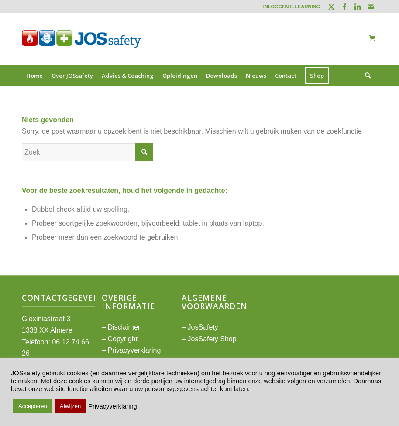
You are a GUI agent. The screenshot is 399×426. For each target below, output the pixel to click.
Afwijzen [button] (70, 406)
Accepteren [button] (32, 406)
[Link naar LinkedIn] (357, 6)
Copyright (122, 339)
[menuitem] (289, 6)
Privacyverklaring (134, 350)
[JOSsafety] (81, 39)
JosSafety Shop (212, 339)
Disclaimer (123, 327)
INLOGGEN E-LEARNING (291, 6)
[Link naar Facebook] (344, 6)
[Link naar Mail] (370, 6)
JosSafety (203, 327)
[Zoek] (366, 75)
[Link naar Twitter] (331, 6)
